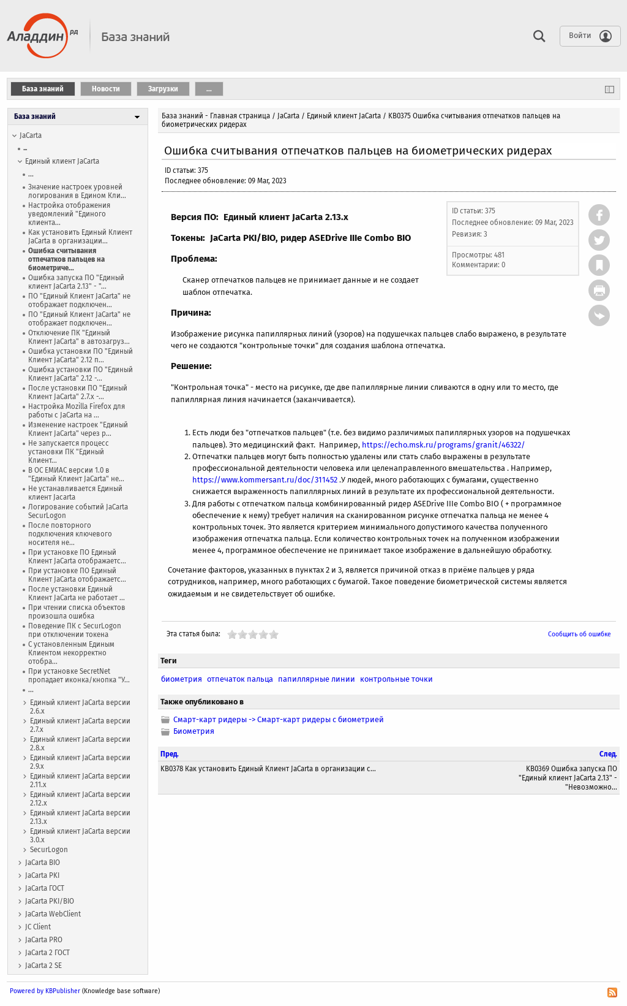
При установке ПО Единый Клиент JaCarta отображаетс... (77, 556)
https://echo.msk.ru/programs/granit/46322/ (443, 444)
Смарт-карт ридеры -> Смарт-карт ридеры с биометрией (278, 719)
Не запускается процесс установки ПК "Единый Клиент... (68, 452)
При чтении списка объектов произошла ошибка (77, 611)
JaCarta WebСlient (53, 914)
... (25, 148)
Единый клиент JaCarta (62, 161)
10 (274, 634)
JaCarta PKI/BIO (49, 901)
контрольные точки (396, 679)
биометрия (181, 679)
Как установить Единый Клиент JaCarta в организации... (80, 236)
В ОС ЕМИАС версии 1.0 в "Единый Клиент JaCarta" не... (76, 474)
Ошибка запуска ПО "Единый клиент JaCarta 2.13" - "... (76, 282)
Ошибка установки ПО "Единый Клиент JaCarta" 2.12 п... (80, 355)
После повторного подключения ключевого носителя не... (70, 534)
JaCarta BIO (42, 862)
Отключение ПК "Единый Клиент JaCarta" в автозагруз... (79, 337)
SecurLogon (49, 849)
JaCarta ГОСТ (44, 888)
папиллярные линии (316, 679)
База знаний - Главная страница (216, 116)
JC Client (38, 927)
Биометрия (193, 731)
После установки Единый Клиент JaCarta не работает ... (76, 593)
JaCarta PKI (42, 875)
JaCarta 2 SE (43, 965)
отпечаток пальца (240, 679)
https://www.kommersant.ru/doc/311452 (264, 479)
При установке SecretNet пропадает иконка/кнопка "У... (79, 675)
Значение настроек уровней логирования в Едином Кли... (77, 191)
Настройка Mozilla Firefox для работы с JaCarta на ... (76, 410)
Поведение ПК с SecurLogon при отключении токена (74, 630)
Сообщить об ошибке (579, 634)
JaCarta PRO (43, 940)
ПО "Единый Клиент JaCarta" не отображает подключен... (79, 300)
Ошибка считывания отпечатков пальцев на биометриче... (66, 259)
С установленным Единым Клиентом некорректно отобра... (71, 653)
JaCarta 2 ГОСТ (47, 952)
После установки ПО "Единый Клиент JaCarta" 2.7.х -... (77, 392)
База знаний (35, 116)
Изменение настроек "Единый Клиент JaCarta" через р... (78, 429)
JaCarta (31, 135)
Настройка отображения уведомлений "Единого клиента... (69, 214)
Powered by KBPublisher (45, 991)
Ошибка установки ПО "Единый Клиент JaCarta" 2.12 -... (80, 374)
